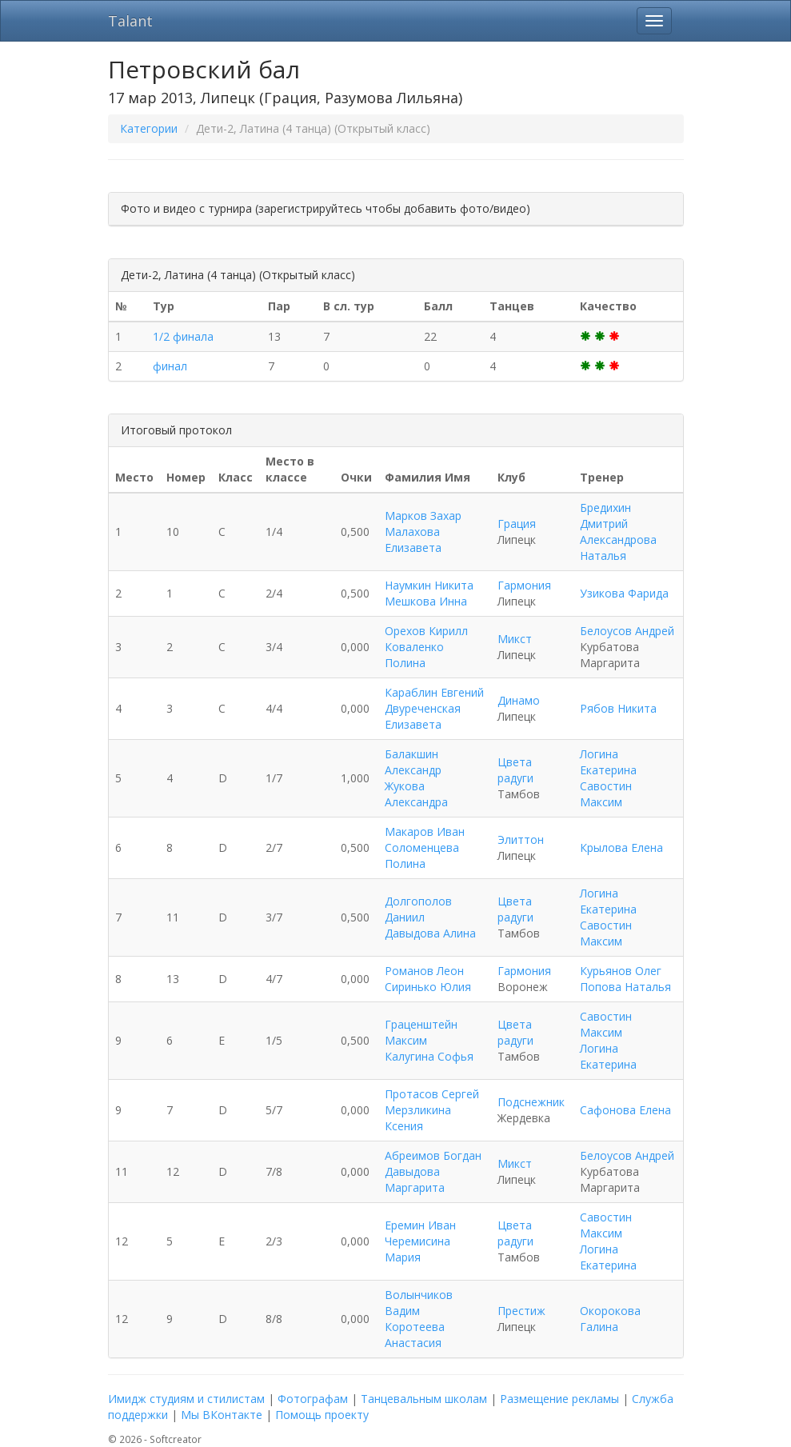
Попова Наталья (625, 986)
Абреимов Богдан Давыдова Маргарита (433, 1171)
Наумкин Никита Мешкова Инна (429, 593)
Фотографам (313, 1398)
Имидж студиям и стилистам (186, 1398)
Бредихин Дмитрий (605, 515)
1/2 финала (183, 336)
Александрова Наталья (618, 547)
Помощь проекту (322, 1414)
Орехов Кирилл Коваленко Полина (426, 646)
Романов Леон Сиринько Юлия (428, 978)
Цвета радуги (515, 769)
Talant (130, 20)
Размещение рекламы (559, 1398)
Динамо (518, 700)
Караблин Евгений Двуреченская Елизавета (434, 708)
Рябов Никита (618, 708)
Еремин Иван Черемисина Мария (420, 1241)
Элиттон (520, 839)
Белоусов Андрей (627, 630)
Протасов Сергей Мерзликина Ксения (432, 1109)
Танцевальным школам (424, 1398)
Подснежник (531, 1101)
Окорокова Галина (610, 1318)
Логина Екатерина (608, 761)
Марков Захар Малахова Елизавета (423, 531)
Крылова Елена (621, 847)
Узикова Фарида (624, 593)
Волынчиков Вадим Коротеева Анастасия (419, 1318)
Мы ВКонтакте (221, 1414)
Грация (516, 523)
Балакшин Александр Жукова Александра (416, 777)
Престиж (521, 1310)
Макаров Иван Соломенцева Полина (425, 847)
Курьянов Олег (620, 970)
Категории (149, 128)
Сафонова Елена (625, 1109)
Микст (514, 638)
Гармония (524, 585)
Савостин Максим (606, 793)
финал (170, 366)
